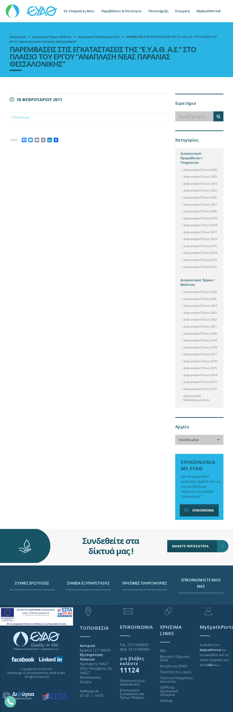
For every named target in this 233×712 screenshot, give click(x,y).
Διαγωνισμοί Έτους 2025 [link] (200, 176)
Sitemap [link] (166, 700)
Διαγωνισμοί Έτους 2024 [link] (200, 183)
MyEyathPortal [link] (208, 11)
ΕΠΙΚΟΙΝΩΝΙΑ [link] (198, 510)
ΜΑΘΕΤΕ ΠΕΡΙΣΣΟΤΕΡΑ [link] (194, 533)
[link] (31, 9)
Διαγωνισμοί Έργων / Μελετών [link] (197, 282)
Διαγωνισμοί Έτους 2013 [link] (200, 260)
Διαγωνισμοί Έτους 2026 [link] (200, 170)
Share (14, 140)
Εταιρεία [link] (182, 11)
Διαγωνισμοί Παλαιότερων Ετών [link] (196, 398)
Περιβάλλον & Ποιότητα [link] (121, 11)
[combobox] (199, 440)
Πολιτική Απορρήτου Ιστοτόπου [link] (176, 679)
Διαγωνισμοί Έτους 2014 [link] (200, 253)
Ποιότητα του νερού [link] (176, 672)
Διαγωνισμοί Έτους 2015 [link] (200, 246)
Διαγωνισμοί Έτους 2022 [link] (200, 197)
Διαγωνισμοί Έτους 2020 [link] (200, 211)
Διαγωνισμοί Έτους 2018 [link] (200, 225)
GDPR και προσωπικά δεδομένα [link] (169, 690)
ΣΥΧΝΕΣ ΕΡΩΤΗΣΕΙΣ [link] (32, 598)
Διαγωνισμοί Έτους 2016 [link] (200, 239)
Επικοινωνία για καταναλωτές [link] (132, 682)
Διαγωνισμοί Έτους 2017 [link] (200, 232)
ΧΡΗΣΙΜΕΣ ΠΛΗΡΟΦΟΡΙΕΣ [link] (144, 598)
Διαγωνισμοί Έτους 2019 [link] (200, 218)
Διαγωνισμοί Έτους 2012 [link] (200, 267)
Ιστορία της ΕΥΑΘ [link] (173, 666)
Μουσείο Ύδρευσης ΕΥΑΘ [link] (175, 658)
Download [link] (20, 117)
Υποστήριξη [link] (158, 11)
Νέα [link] (163, 650)
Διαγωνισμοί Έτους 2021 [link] (200, 204)
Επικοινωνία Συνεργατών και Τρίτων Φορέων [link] (132, 693)
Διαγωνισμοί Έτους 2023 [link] (200, 190)
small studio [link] (57, 673)
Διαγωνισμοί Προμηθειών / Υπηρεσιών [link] (191, 158)
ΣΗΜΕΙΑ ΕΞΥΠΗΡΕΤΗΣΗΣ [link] (88, 598)
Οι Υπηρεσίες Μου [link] (79, 11)
